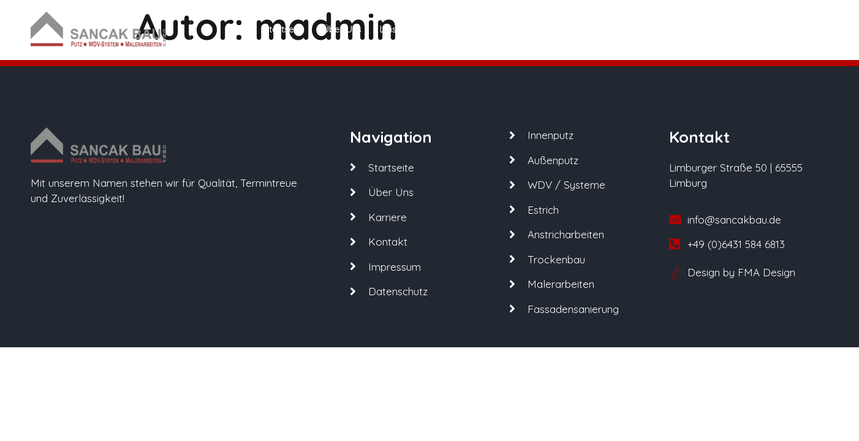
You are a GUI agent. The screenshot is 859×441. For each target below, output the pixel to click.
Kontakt (574, 29)
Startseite (284, 29)
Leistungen (408, 29)
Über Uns (342, 29)
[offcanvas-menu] (807, 29)
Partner (470, 29)
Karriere (521, 29)
